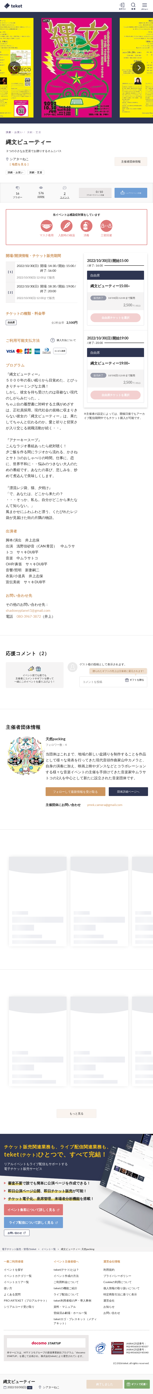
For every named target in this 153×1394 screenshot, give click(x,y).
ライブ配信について (66, 1294)
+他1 (29, 1388)
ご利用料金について (66, 1282)
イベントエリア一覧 (16, 1282)
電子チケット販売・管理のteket (19, 1249)
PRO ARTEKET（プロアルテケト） (26, 1300)
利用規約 (109, 1269)
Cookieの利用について (117, 1282)
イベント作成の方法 (66, 1275)
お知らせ (109, 1306)
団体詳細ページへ (128, 791)
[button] (5, 1379)
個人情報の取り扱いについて (121, 1288)
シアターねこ (51, 1387)
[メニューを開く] (144, 6)
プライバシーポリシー (117, 1275)
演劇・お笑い (14, 132)
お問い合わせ (111, 1313)
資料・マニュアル (65, 1306)
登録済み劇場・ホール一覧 (70, 1313)
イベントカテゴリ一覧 (18, 1275)
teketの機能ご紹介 (65, 1288)
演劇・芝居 (34, 132)
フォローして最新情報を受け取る (75, 791)
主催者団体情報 (131, 161)
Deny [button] (119, 1374)
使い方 (8, 1288)
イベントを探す (13, 1269)
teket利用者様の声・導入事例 (72, 1300)
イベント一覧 (48, 1249)
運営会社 (109, 1300)
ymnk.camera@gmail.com (104, 805)
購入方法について (66, 340)
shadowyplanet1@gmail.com (28, 610)
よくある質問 (12, 1294)
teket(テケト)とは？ (66, 1269)
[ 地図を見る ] (19, 164)
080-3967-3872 (29, 616)
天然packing (56, 739)
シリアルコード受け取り (19, 1306)
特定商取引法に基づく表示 (120, 1294)
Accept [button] (139, 1374)
